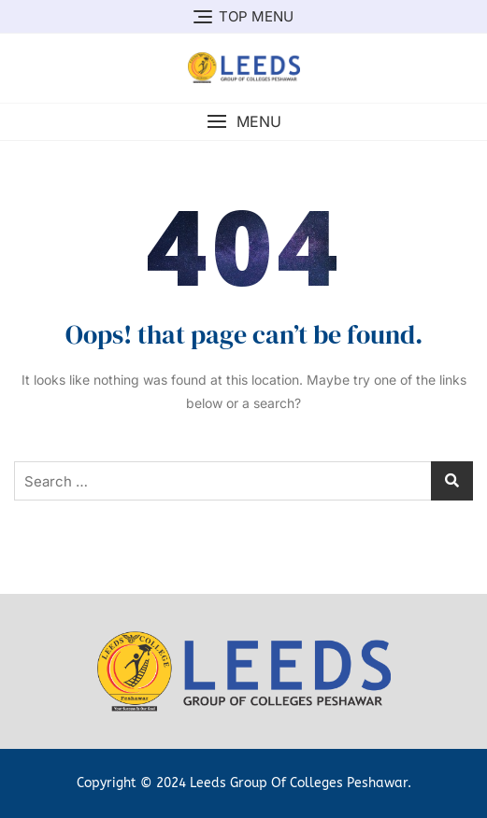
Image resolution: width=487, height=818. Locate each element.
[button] (243, 122)
